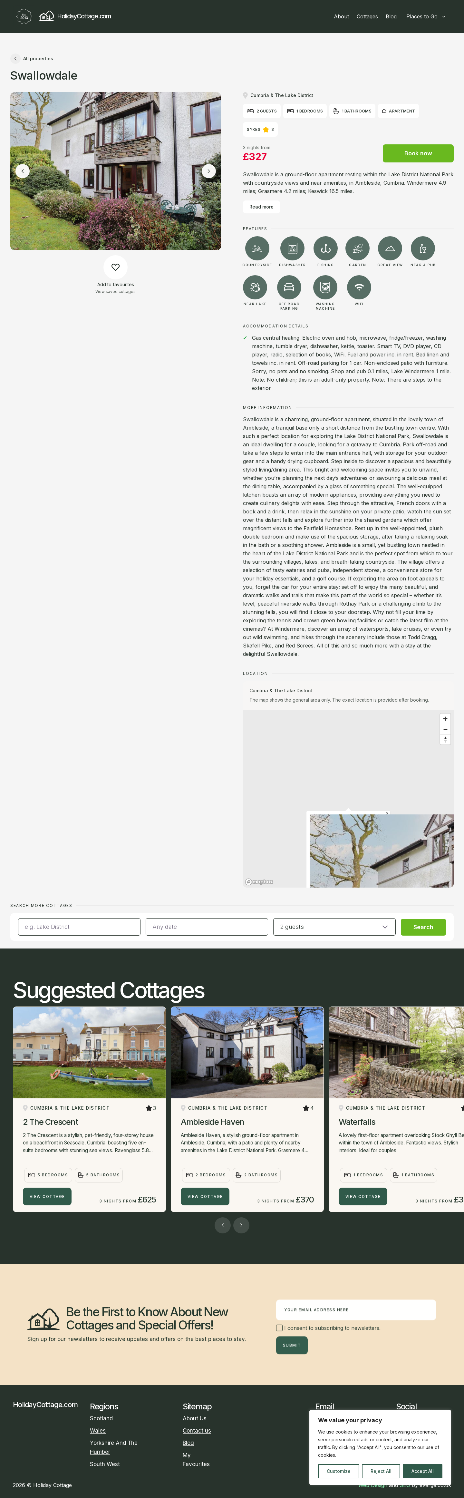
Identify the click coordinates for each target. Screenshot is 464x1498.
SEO (405, 1485)
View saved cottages (115, 291)
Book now (418, 153)
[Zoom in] (445, 719)
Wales (98, 1430)
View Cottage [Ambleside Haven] (205, 1196)
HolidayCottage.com (62, 16)
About (341, 16)
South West (105, 1464)
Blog (391, 16)
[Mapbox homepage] (259, 882)
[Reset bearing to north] (445, 739)
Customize (339, 1471)
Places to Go (426, 16)
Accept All (422, 1471)
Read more (261, 206)
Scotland (101, 1418)
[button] (334, 927)
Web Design (372, 1485)
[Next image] (209, 171)
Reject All (381, 1471)
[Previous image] (22, 171)
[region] (380, 1447)
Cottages (367, 16)
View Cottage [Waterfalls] (363, 1196)
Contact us (197, 1430)
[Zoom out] (445, 729)
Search (423, 927)
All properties (31, 59)
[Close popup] (387, 813)
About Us (195, 1418)
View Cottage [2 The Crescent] (47, 1196)
